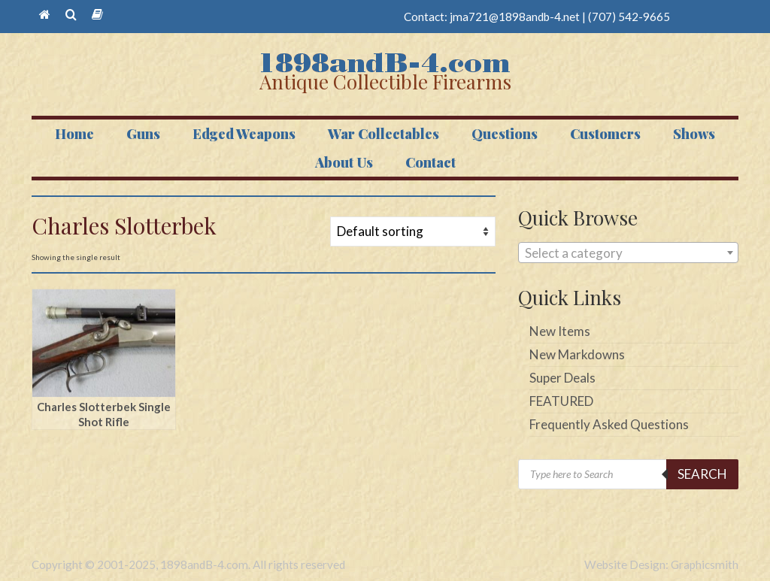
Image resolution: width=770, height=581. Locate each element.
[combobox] (628, 252)
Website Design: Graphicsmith (661, 564)
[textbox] (628, 253)
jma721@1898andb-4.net (515, 16)
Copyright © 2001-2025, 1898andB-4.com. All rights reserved (188, 564)
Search (702, 474)
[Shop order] (413, 231)
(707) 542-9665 (629, 16)
